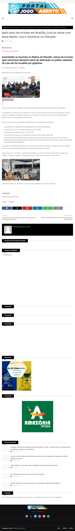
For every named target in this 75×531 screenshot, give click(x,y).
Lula (19, 113)
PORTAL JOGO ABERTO (18, 528)
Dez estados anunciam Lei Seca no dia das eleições (27, 474)
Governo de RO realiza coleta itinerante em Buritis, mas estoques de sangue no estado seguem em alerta (39, 457)
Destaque (11, 201)
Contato (64, 528)
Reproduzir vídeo (8, 99)
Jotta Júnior (26, 227)
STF (34, 127)
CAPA (58, 528)
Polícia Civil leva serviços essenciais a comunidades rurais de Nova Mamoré (35, 483)
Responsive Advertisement (10, 51)
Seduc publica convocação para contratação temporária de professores (34, 465)
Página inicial (6, 27)
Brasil (13, 27)
